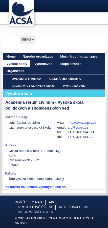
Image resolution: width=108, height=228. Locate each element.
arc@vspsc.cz (78, 127)
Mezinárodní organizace (78, 56)
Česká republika (65, 79)
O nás (37, 202)
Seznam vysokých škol (33, 86)
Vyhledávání (43, 64)
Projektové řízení (35, 207)
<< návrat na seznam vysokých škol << (35, 187)
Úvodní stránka (26, 79)
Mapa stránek (70, 64)
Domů (20, 202)
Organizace (15, 71)
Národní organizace (38, 56)
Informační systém (36, 212)
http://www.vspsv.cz (82, 123)
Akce (53, 202)
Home (11, 56)
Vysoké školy (17, 64)
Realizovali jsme (74, 207)
